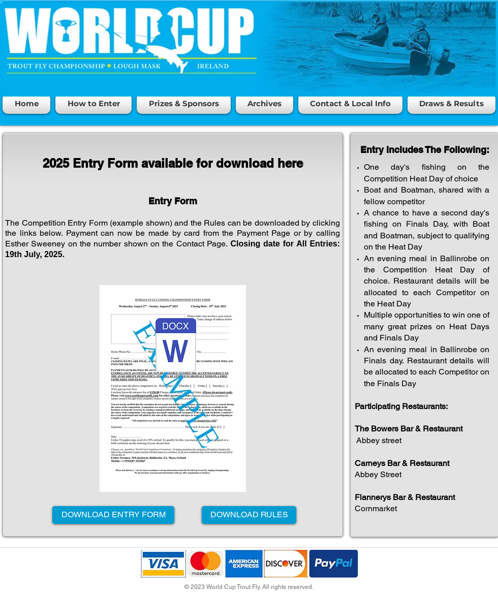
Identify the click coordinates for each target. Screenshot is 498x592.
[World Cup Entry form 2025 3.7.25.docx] (176, 346)
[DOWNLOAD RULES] (249, 515)
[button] (93, 104)
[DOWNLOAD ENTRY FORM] (113, 515)
